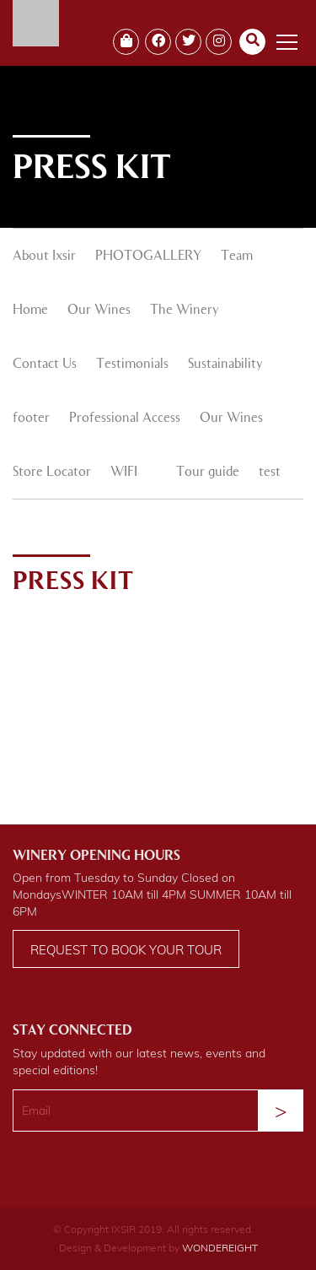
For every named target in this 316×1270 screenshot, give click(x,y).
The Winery (184, 310)
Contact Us (45, 364)
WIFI (123, 472)
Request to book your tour (126, 950)
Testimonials (132, 364)
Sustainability (225, 364)
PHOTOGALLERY (148, 256)
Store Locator (52, 472)
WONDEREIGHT (220, 1247)
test (270, 472)
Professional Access (124, 418)
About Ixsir (44, 256)
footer (31, 418)
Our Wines (99, 310)
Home (30, 310)
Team (237, 256)
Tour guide (207, 472)
